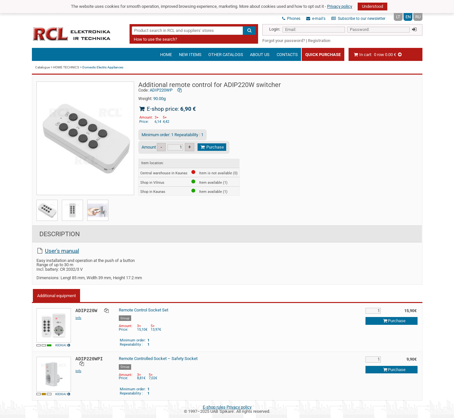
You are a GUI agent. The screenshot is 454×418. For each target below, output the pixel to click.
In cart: (378, 54)
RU (417, 16)
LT (398, 16)
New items (190, 54)
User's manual (62, 251)
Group (125, 318)
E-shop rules (214, 407)
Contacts (287, 54)
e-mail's (315, 18)
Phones (291, 18)
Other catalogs (225, 54)
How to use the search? (155, 39)
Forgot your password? (283, 40)
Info (78, 317)
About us (259, 54)
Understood (372, 6)
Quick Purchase (323, 54)
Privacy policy (339, 6)
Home (166, 54)
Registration (319, 40)
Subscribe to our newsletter (358, 18)
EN (408, 16)
